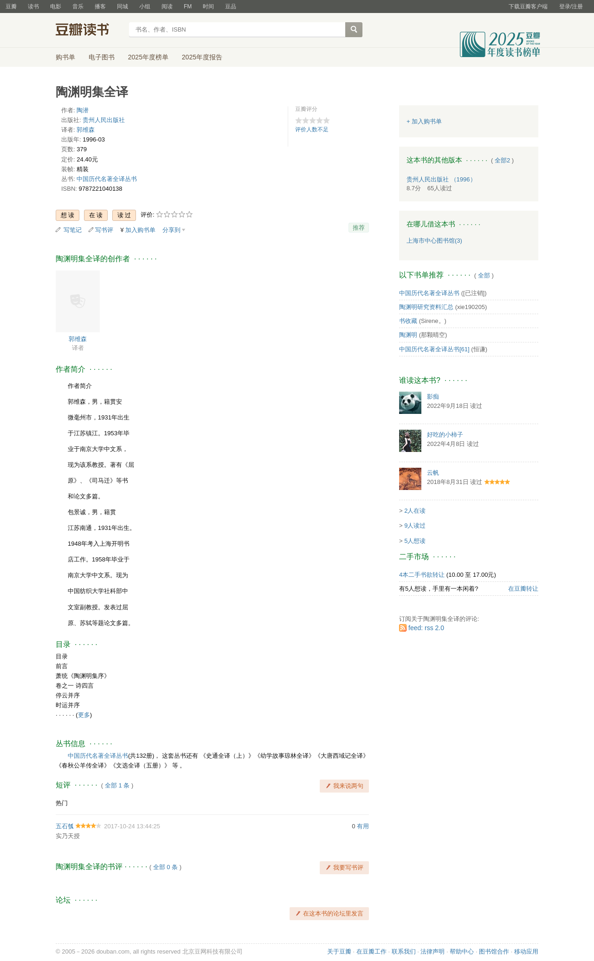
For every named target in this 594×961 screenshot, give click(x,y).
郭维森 (86, 129)
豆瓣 (11, 6)
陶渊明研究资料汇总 (426, 306)
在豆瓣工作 (371, 951)
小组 (144, 6)
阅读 (167, 6)
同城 (122, 6)
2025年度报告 (202, 57)
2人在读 (415, 510)
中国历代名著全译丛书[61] (434, 349)
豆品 (230, 6)
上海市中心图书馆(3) (434, 240)
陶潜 (83, 110)
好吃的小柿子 (445, 434)
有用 (363, 826)
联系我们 (404, 951)
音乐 (78, 6)
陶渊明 (408, 334)
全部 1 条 (117, 785)
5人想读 (415, 540)
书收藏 (408, 320)
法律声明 (432, 951)
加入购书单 (140, 229)
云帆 (433, 472)
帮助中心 (462, 951)
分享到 (171, 229)
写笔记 (73, 229)
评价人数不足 (312, 129)
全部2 (502, 160)
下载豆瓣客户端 (528, 6)
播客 (100, 6)
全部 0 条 (165, 867)
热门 (62, 803)
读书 (33, 6)
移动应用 (526, 951)
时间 (208, 6)
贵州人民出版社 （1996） (441, 179)
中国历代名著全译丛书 (107, 178)
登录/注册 (571, 6)
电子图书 (102, 57)
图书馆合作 (494, 951)
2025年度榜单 (148, 57)
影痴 (433, 396)
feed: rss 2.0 (426, 628)
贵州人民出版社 (104, 119)
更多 (84, 714)
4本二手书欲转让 (422, 574)
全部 (484, 275)
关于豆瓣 (339, 951)
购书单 (65, 57)
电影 (55, 6)
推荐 (359, 227)
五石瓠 (65, 826)
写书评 (104, 229)
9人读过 (415, 525)
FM (188, 6)
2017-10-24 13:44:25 (132, 826)
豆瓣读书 (89, 31)
